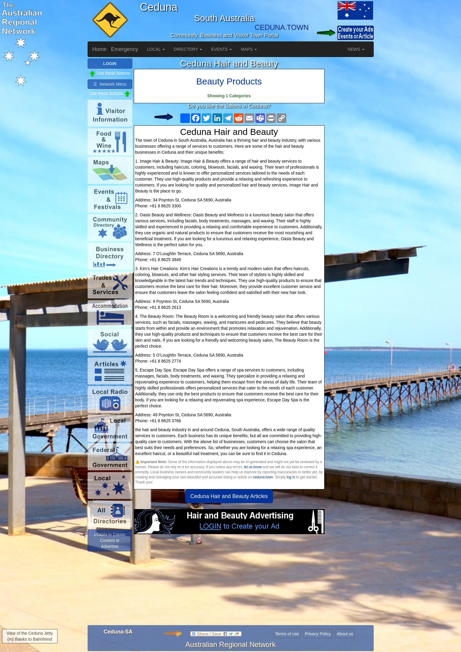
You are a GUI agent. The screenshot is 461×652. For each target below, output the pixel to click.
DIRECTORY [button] (188, 49)
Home (99, 49)
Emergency (124, 49)
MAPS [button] (249, 49)
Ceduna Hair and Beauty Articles (229, 496)
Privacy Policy (318, 633)
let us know (253, 467)
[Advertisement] (229, 582)
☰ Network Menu (109, 84)
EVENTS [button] (221, 49)
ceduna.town (263, 477)
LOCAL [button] (156, 49)
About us (345, 633)
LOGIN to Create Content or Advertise (109, 540)
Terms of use (287, 633)
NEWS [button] (356, 49)
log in (291, 477)
